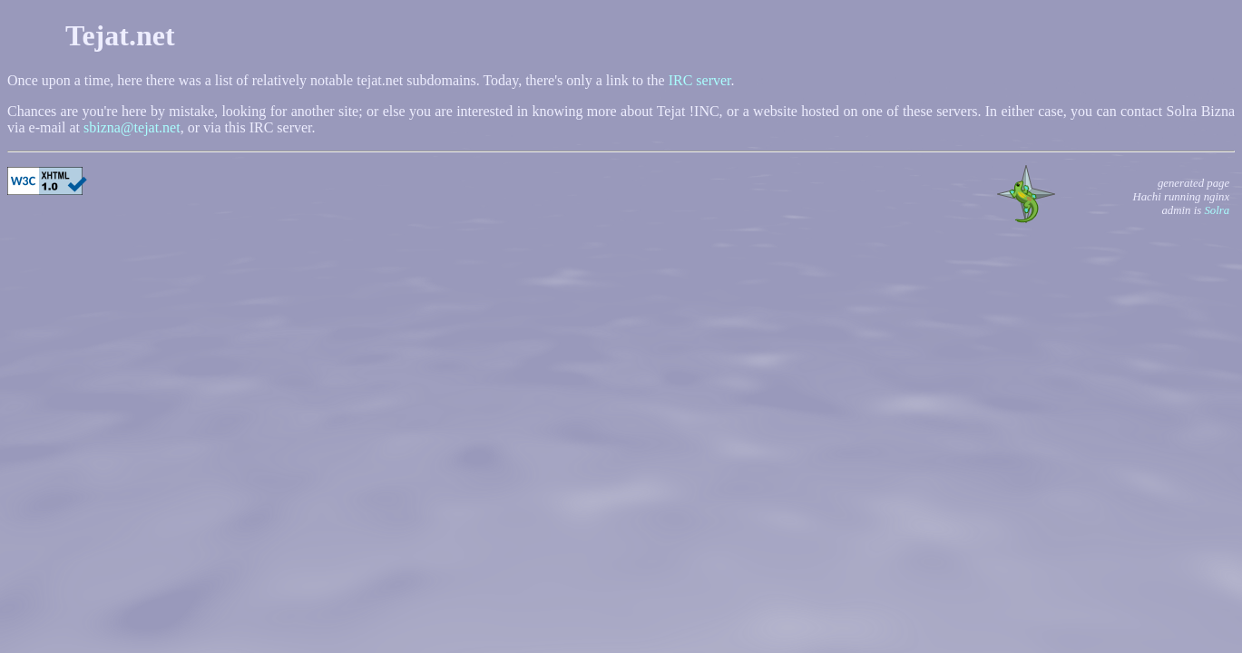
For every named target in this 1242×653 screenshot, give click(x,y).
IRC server (700, 80)
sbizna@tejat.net (132, 127)
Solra (1216, 210)
